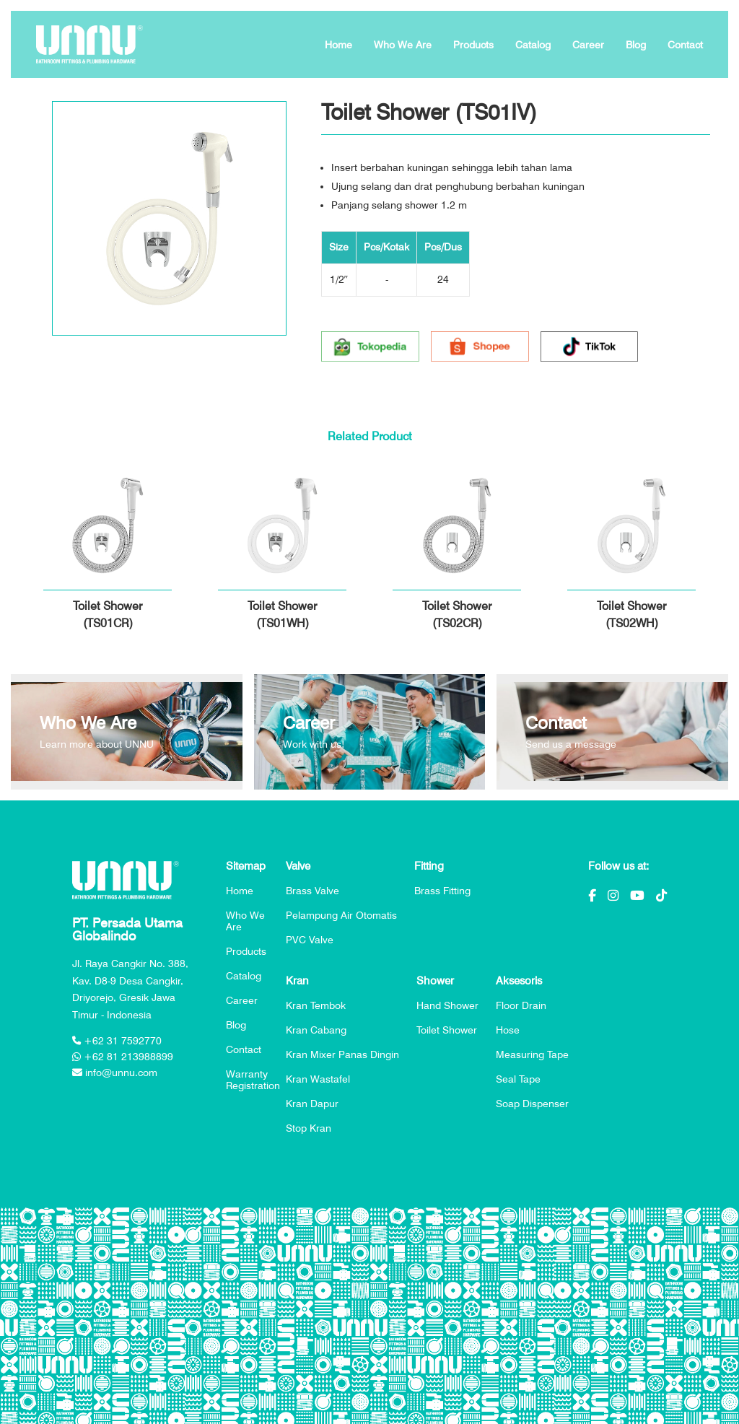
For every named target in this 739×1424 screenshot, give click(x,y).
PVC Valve (309, 939)
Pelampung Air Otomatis (341, 915)
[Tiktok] (661, 896)
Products (473, 45)
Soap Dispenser (532, 1103)
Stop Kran (308, 1128)
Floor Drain (521, 1005)
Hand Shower (447, 1005)
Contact (685, 45)
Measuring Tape (532, 1054)
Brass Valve (312, 890)
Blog (636, 45)
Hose (508, 1030)
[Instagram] (613, 896)
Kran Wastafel (318, 1079)
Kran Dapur (312, 1103)
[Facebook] (592, 896)
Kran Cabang (316, 1030)
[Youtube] (637, 896)
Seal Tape (518, 1079)
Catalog (533, 45)
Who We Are (403, 45)
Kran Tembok (316, 1005)
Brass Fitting (442, 890)
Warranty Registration (253, 1079)
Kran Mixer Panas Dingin (342, 1054)
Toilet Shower (446, 1030)
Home (338, 45)
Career (588, 45)
